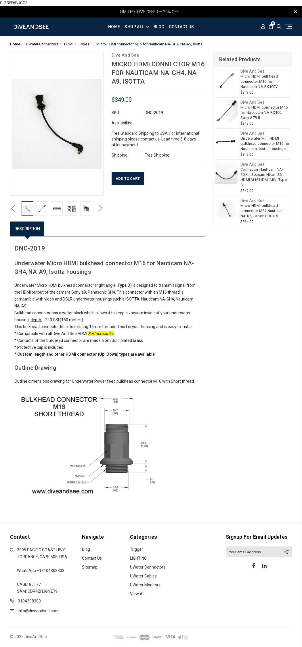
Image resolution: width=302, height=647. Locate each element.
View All (137, 594)
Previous (13, 208)
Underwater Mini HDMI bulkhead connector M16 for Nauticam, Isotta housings (265, 143)
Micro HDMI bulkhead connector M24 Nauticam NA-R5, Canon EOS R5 (262, 210)
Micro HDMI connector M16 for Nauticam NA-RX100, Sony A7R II (264, 112)
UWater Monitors (145, 585)
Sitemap (90, 567)
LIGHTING (138, 558)
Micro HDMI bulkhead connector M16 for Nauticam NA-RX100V (259, 81)
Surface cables (101, 333)
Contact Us (181, 27)
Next (100, 208)
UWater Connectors (147, 567)
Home (114, 27)
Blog (159, 27)
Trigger (136, 549)
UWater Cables (143, 576)
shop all (137, 27)
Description (27, 228)
